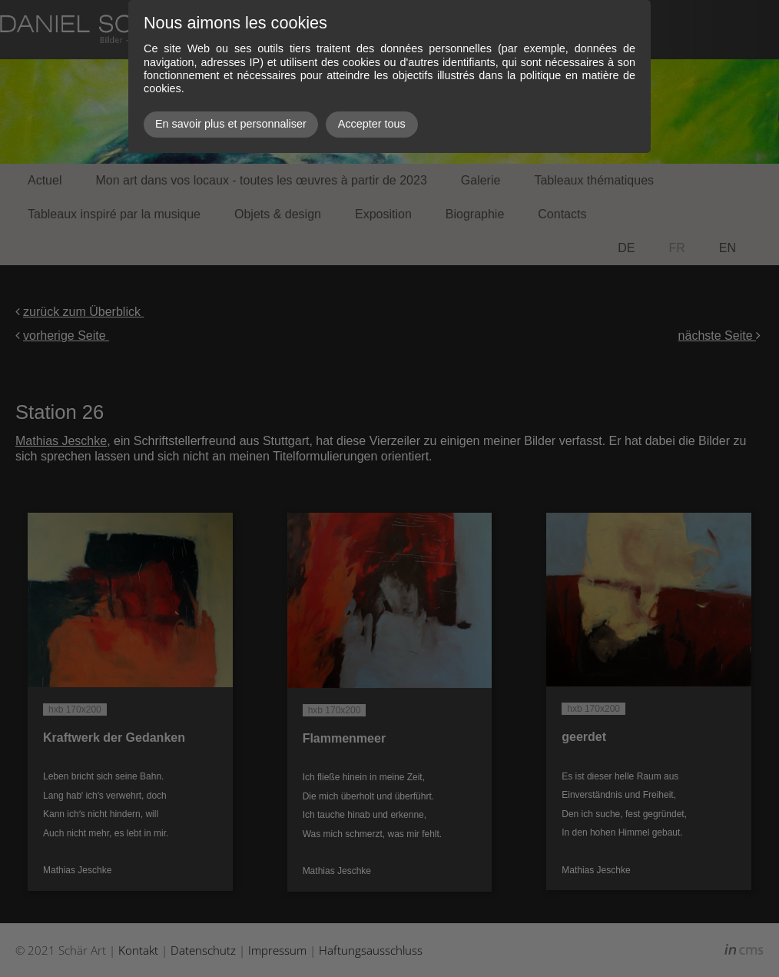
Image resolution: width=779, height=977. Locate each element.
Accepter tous (372, 124)
